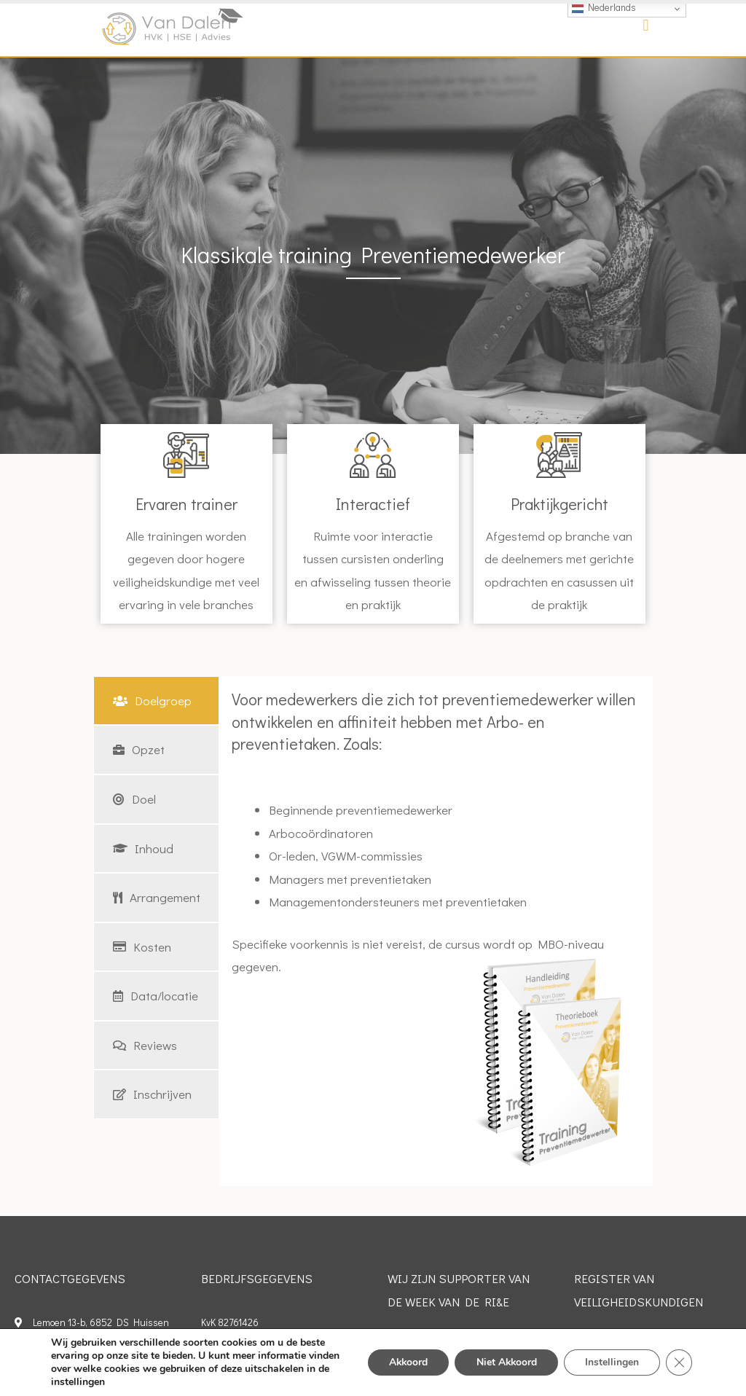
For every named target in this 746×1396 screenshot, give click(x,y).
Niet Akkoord (504, 1362)
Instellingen (611, 1362)
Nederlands (603, 8)
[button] (646, 26)
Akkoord (403, 1362)
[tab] (156, 701)
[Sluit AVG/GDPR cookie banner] (679, 1362)
